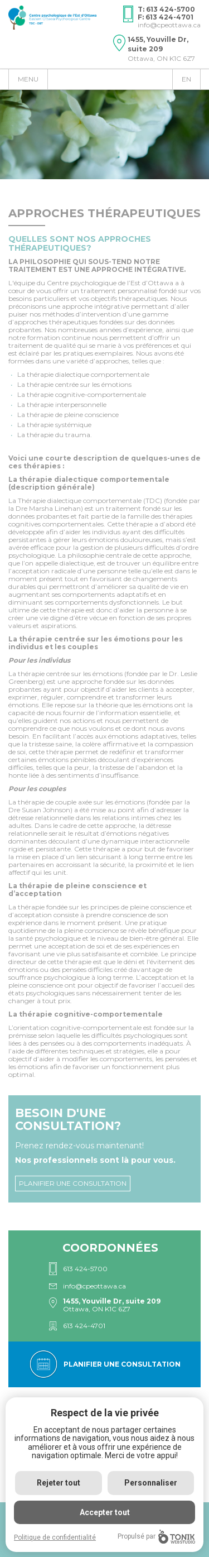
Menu (28, 79)
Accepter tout (105, 1512)
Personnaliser (150, 1482)
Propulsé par (156, 1537)
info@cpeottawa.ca (169, 25)
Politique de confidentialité (55, 1537)
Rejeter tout (58, 1482)
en (186, 79)
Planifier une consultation (73, 1183)
